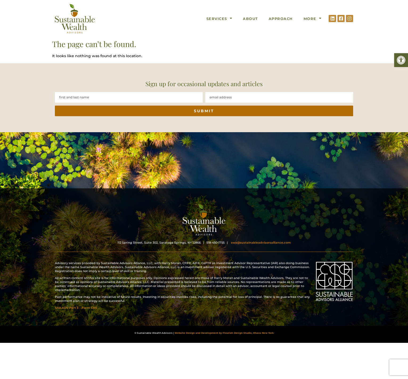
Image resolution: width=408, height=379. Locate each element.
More (313, 18)
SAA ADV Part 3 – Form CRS (76, 314)
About (250, 18)
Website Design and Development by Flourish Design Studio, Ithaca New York (224, 333)
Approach (281, 18)
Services (219, 18)
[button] (401, 60)
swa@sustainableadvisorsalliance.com (261, 249)
